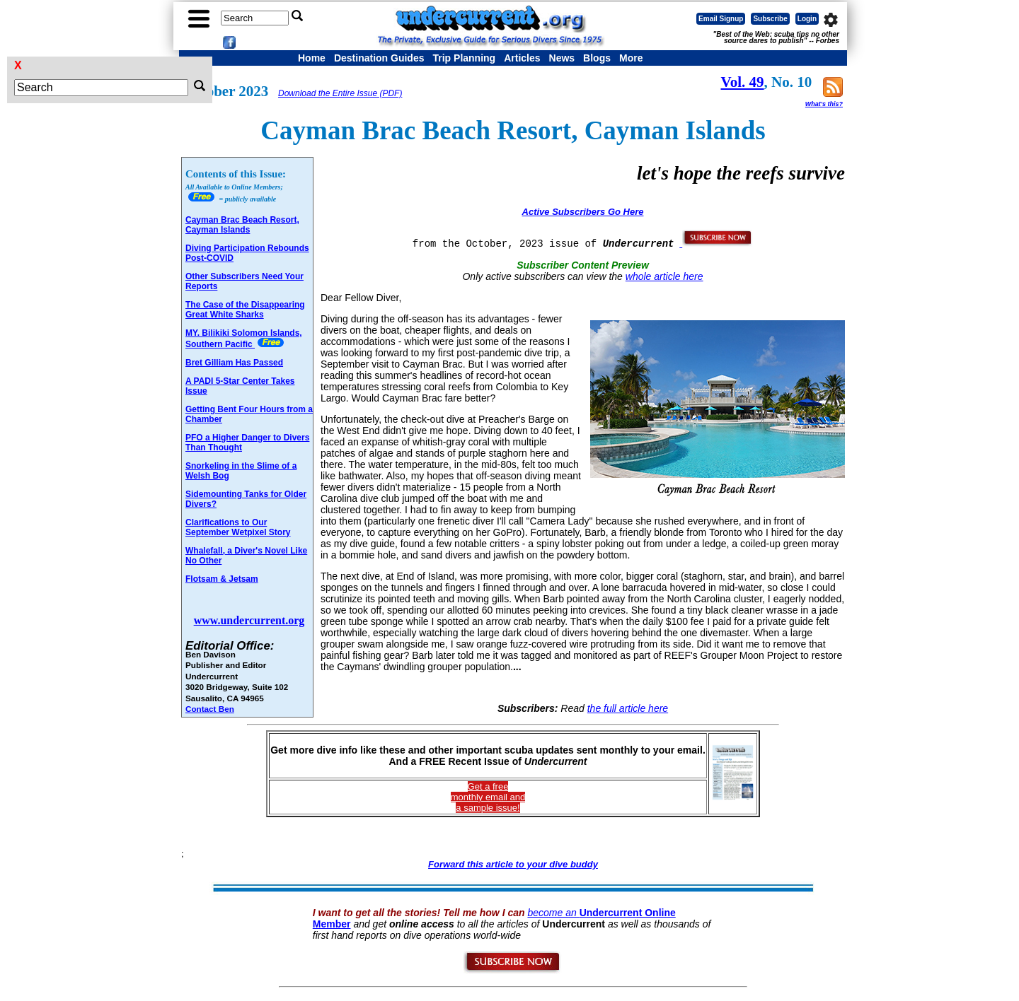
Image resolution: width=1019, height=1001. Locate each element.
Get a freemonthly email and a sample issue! (488, 797)
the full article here (627, 708)
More (631, 58)
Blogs (597, 58)
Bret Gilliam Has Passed (234, 363)
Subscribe (770, 19)
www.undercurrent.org (249, 620)
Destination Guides (379, 58)
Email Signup (720, 19)
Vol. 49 (742, 82)
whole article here (664, 276)
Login (807, 19)
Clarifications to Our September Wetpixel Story (238, 527)
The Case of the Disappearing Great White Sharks (245, 310)
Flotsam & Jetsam (221, 579)
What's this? (824, 103)
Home (312, 58)
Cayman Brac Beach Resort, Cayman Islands (242, 225)
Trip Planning (463, 58)
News (562, 58)
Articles (522, 58)
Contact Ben (209, 708)
